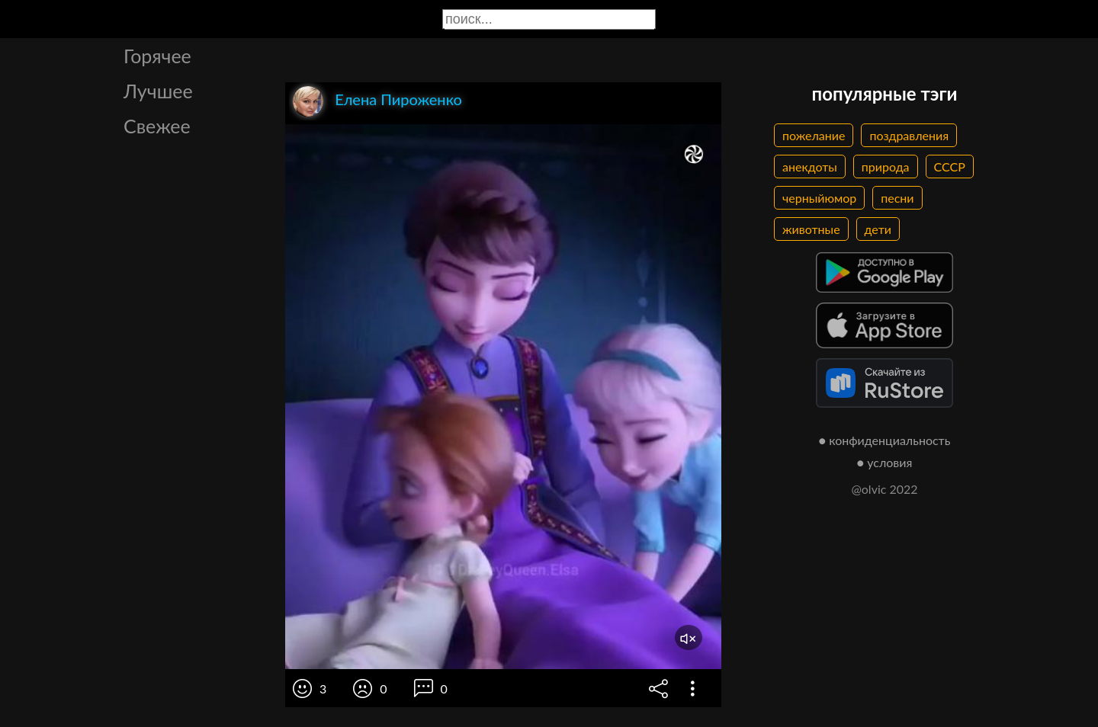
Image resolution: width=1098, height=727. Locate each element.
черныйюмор (819, 198)
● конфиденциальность (885, 440)
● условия (885, 462)
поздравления (909, 135)
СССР (949, 166)
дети (878, 229)
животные (811, 229)
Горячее (157, 55)
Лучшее (158, 90)
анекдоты (809, 166)
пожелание (813, 135)
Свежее (157, 125)
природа (886, 166)
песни (897, 198)
